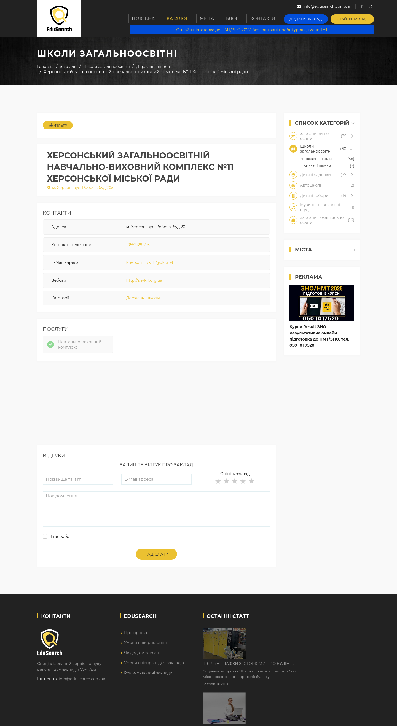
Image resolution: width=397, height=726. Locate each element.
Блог (236, 18)
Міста (209, 18)
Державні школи (143, 301)
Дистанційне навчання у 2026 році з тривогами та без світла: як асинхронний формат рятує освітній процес (298, 674)
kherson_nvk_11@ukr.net (149, 266)
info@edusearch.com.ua (82, 685)
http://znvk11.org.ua (144, 283)
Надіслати (156, 561)
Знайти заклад (355, 18)
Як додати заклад (141, 659)
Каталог (178, 18)
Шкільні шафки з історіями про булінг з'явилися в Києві (294, 639)
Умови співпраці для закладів (154, 669)
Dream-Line (348, 717)
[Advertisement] (156, 413)
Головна (143, 18)
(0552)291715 (138, 248)
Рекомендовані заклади (148, 679)
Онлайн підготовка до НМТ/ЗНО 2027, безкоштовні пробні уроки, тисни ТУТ (254, 30)
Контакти (268, 18)
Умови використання (145, 649)
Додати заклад (310, 18)
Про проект (135, 639)
